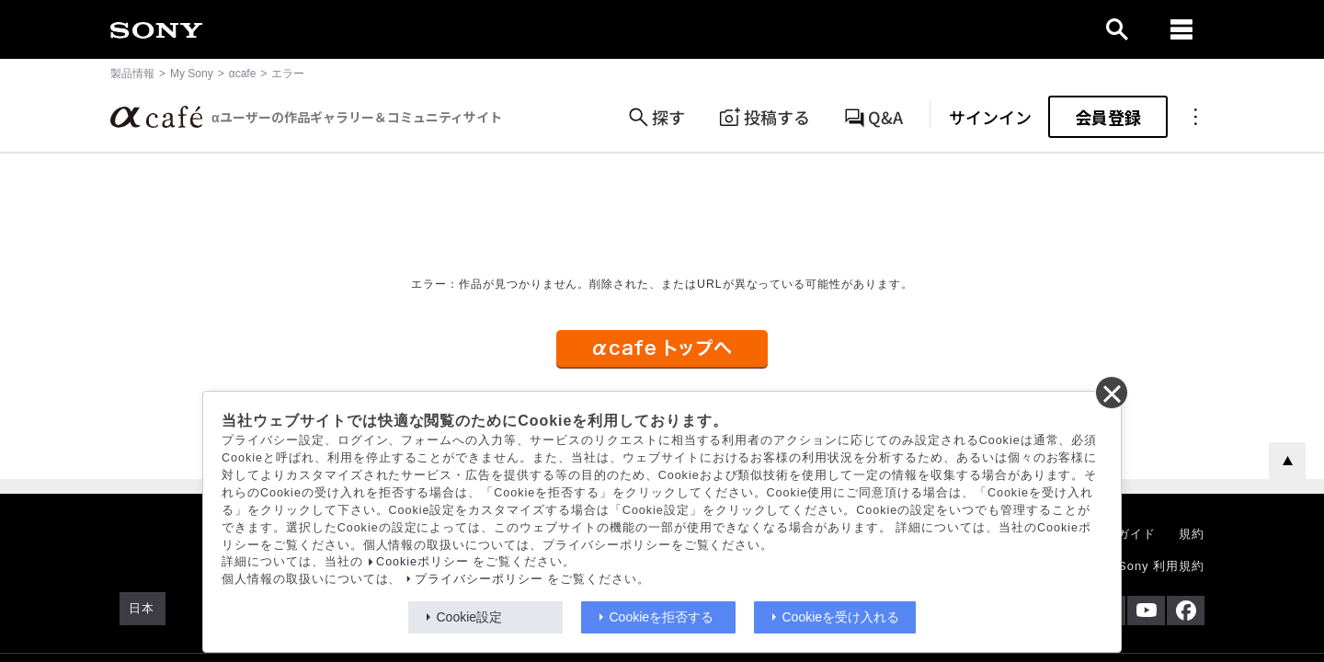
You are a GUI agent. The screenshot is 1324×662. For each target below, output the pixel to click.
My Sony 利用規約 (1150, 566)
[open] (1117, 29)
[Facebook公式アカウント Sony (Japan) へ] (1185, 610)
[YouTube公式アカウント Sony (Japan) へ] (1146, 610)
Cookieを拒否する (662, 617)
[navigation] (1181, 29)
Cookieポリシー (422, 561)
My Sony (191, 73)
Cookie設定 (470, 617)
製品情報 (132, 73)
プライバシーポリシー (479, 579)
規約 (1191, 534)
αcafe (243, 73)
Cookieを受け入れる (841, 617)
